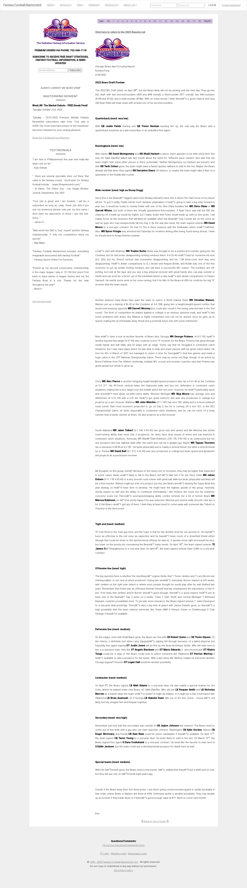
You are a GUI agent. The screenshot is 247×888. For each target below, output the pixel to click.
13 (171, 21)
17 (194, 21)
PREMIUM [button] (94, 5)
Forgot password (231, 5)
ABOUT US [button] (130, 5)
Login (212, 5)
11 (160, 21)
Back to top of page (155, 821)
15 (183, 21)
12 (166, 21)
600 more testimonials (41, 301)
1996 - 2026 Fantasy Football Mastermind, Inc (114, 862)
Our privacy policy (123, 870)
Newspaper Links (137, 853)
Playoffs (207, 21)
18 (199, 21)
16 (188, 21)
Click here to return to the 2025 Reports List (120, 32)
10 (155, 21)
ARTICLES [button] (66, 5)
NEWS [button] (51, 5)
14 (177, 21)
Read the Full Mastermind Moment (50, 137)
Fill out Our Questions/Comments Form (124, 845)
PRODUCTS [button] (112, 5)
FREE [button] (80, 5)
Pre (108, 21)
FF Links (104, 853)
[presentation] (60, 80)
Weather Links (118, 853)
